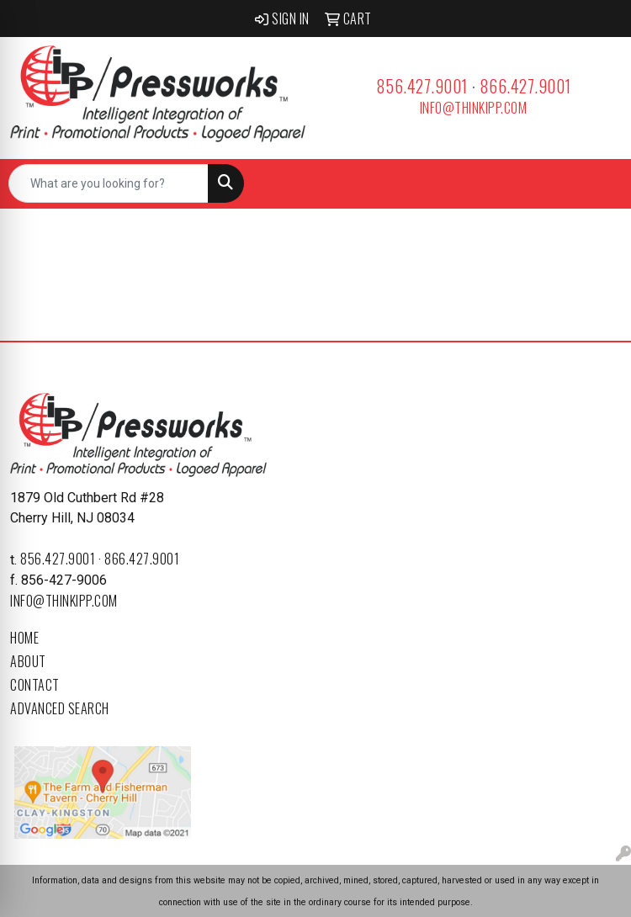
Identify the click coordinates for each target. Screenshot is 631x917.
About (28, 661)
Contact (35, 685)
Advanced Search (59, 708)
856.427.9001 (422, 85)
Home (24, 638)
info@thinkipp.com (474, 108)
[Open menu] (597, 183)
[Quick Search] (108, 183)
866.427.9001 (525, 85)
